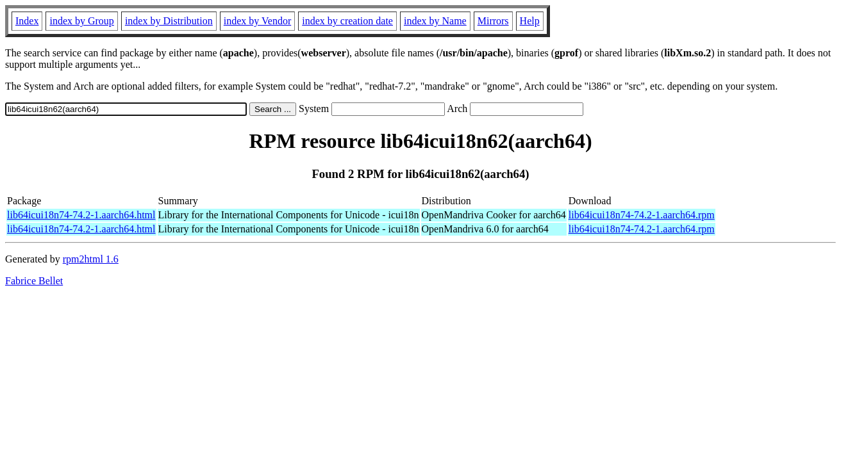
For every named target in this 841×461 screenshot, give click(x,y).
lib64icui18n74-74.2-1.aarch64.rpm (642, 214)
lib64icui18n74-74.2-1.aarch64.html (81, 214)
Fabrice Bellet (34, 280)
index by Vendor (257, 20)
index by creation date (347, 20)
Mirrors (493, 20)
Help (530, 20)
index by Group (81, 20)
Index (26, 20)
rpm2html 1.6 (91, 259)
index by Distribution (169, 20)
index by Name (435, 20)
